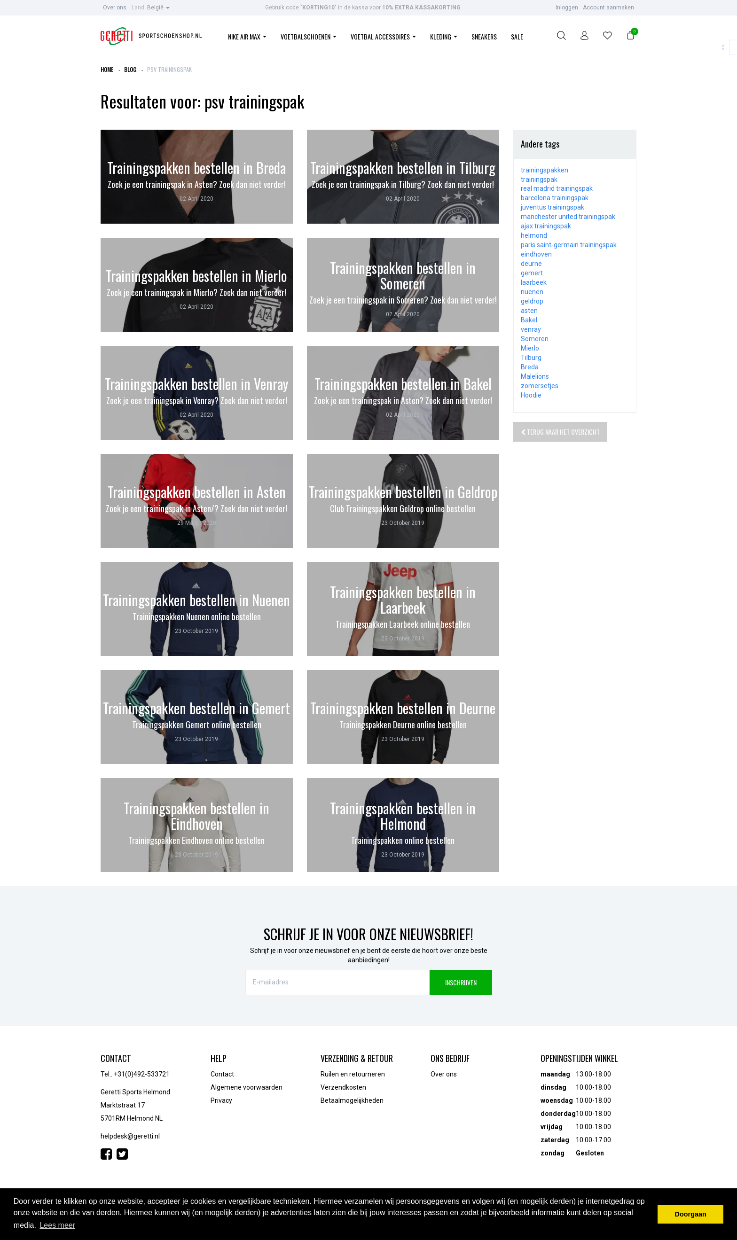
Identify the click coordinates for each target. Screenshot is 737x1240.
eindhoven (536, 254)
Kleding (443, 36)
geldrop (532, 301)
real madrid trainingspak (557, 188)
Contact (222, 1074)
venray (531, 329)
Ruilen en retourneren (353, 1074)
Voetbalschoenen (309, 36)
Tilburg (531, 357)
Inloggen (567, 7)
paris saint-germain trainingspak (569, 245)
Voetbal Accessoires (383, 36)
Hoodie (531, 395)
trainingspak (539, 179)
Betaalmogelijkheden (352, 1100)
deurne (531, 263)
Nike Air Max (247, 36)
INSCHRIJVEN (461, 982)
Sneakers (484, 36)
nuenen (532, 292)
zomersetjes (539, 386)
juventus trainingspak (552, 207)
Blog (130, 69)
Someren (535, 339)
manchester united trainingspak (568, 216)
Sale (517, 36)
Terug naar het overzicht (560, 432)
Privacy (221, 1100)
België (151, 7)
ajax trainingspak (546, 226)
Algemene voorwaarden (246, 1087)
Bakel (529, 320)
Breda (530, 367)
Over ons (114, 7)
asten (529, 310)
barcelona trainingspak (554, 198)
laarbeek (534, 282)
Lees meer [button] (57, 1225)
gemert (532, 273)
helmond (534, 235)
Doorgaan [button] (690, 1214)
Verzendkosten (343, 1087)
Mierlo (530, 348)
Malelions (535, 376)
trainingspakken (544, 170)
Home (107, 69)
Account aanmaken (608, 7)
